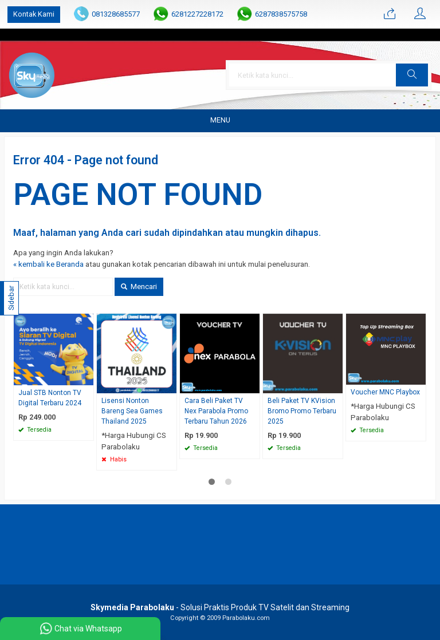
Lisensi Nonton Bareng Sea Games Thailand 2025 (132, 411)
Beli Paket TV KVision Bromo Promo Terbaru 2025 (302, 411)
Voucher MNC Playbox (385, 392)
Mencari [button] (139, 286)
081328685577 (116, 14)
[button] (412, 75)
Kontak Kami (33, 14)
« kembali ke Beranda (48, 264)
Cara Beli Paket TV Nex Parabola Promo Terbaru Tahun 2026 (216, 411)
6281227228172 (197, 14)
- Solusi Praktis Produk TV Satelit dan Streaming (220, 607)
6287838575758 (281, 14)
